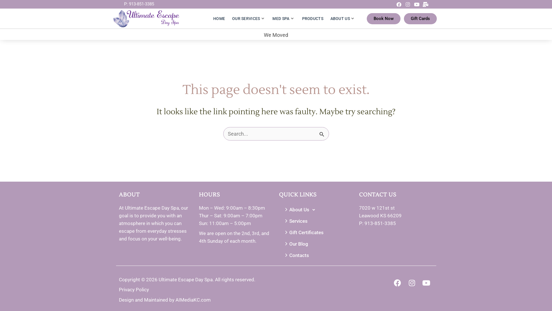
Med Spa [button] (282, 18)
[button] (316, 210)
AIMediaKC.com (193, 300)
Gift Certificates (304, 233)
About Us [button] (342, 18)
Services (296, 221)
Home (219, 18)
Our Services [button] (248, 18)
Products (312, 18)
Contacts (296, 255)
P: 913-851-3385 (139, 4)
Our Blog (296, 244)
